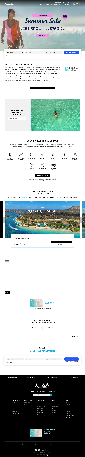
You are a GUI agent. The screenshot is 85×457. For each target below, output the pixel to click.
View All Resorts (40, 404)
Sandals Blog (68, 404)
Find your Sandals (15, 409)
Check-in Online (27, 402)
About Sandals (68, 402)
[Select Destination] (17, 118)
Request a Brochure (69, 413)
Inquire (52, 408)
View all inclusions (42, 175)
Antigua (53, 77)
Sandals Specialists (15, 413)
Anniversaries (54, 414)
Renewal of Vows (54, 416)
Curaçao (28, 78)
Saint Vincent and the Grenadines (41, 78)
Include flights (10, 56)
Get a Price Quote (15, 404)
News (67, 419)
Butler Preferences (27, 409)
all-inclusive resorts (41, 71)
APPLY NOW (46, 305)
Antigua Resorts (40, 412)
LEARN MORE (47, 433)
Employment (68, 411)
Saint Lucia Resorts (40, 410)
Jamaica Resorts (40, 408)
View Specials (14, 407)
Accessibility (68, 417)
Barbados (22, 78)
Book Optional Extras (28, 404)
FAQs (67, 409)
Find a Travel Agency (15, 411)
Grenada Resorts (40, 416)
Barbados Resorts (40, 419)
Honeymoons (53, 410)
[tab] (34, 328)
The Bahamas (11, 78)
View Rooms (56, 242)
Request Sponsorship (70, 415)
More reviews (75, 336)
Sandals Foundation (69, 407)
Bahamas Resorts (40, 414)
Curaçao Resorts (40, 421)
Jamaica (48, 77)
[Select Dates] (53, 52)
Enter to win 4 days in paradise (42, 391)
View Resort (56, 244)
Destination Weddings (55, 404)
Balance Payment (27, 407)
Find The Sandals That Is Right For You (42, 88)
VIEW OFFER (42, 35)
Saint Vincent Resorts (41, 406)
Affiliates (67, 421)
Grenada (17, 78)
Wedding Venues (54, 406)
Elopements (53, 412)
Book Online (14, 402)
